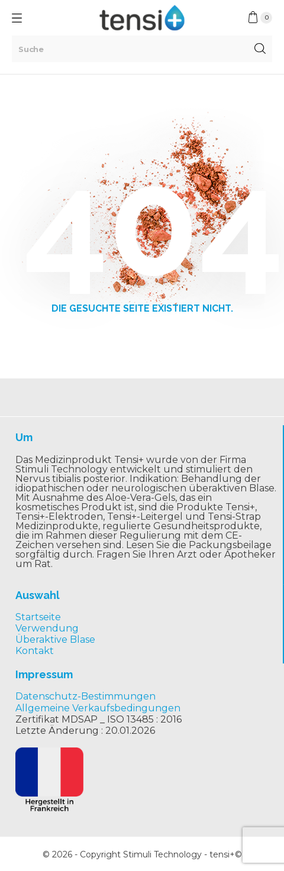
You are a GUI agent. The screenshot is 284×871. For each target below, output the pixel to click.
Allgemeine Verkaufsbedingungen (97, 708)
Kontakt (34, 650)
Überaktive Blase (55, 639)
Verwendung (47, 628)
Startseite (38, 617)
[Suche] (142, 48)
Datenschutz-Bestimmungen (85, 696)
